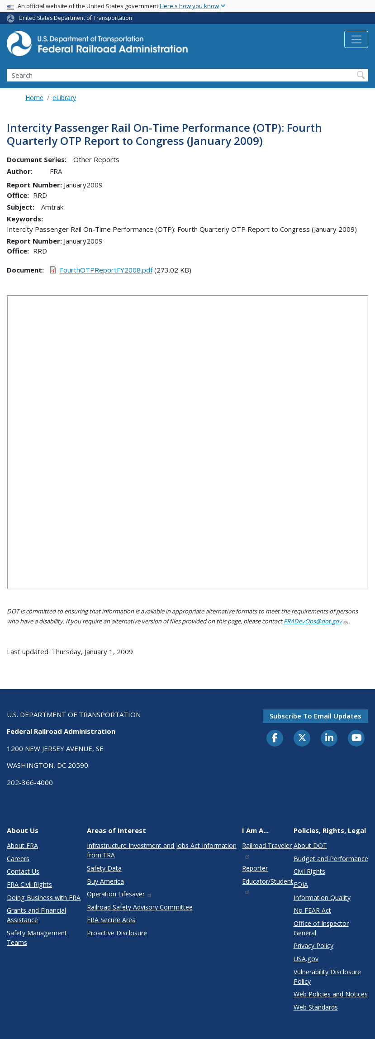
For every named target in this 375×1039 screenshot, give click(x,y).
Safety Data (104, 868)
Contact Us (23, 871)
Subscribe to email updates (315, 715)
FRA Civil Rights (29, 884)
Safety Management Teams (37, 938)
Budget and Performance (331, 858)
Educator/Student (267, 886)
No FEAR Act (312, 910)
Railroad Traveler (267, 850)
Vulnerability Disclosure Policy (327, 976)
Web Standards (316, 1007)
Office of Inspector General (321, 928)
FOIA (301, 884)
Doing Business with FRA (44, 897)
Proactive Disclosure (117, 933)
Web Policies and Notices (331, 994)
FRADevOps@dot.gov (316, 621)
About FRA (22, 845)
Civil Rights (309, 871)
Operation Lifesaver (120, 894)
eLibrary (64, 97)
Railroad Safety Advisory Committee (140, 907)
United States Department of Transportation (75, 18)
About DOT (310, 845)
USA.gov (306, 958)
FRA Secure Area (111, 919)
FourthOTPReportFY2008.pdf (106, 269)
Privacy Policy (313, 945)
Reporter (255, 868)
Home (34, 97)
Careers (18, 858)
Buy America (105, 881)
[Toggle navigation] (356, 39)
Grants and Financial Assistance (36, 915)
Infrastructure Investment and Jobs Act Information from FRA (162, 850)
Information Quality (322, 897)
